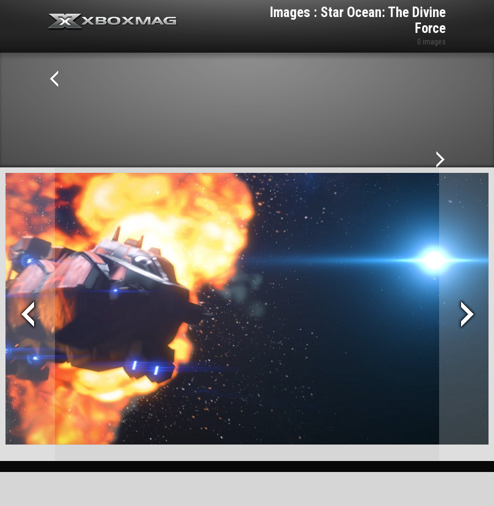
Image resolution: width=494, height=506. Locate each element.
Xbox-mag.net (112, 22)
